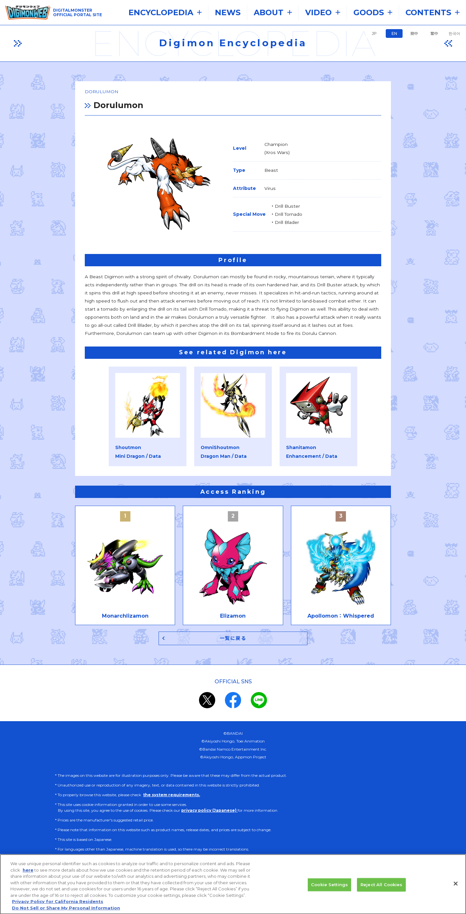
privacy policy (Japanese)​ (209, 806)
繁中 (434, 33)
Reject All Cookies (381, 890)
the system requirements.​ (171, 791)
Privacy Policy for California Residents (57, 906)
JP (374, 33)
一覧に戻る (233, 634)
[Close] (456, 889)
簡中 (414, 33)
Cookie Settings (329, 890)
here (28, 875)
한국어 (454, 33)
